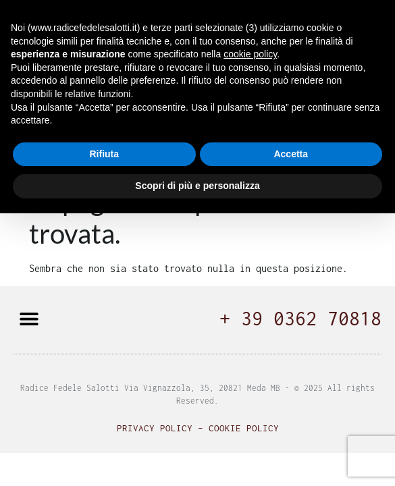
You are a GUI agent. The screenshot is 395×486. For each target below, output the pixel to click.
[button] (29, 318)
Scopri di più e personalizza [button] (197, 185)
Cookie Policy (244, 428)
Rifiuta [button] (104, 153)
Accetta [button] (290, 153)
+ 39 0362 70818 (300, 318)
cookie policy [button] (250, 54)
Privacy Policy (154, 428)
